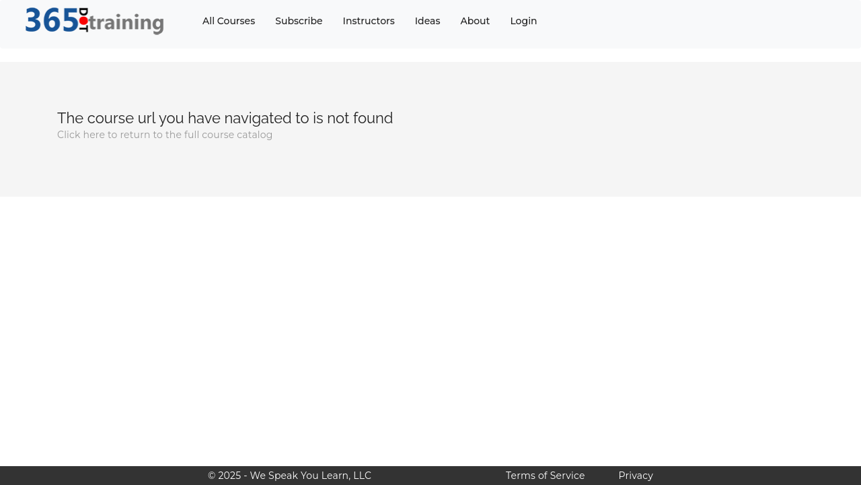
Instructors (369, 21)
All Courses (228, 21)
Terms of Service (545, 476)
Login (523, 21)
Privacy (636, 476)
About (475, 21)
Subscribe (298, 21)
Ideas (428, 21)
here (94, 135)
